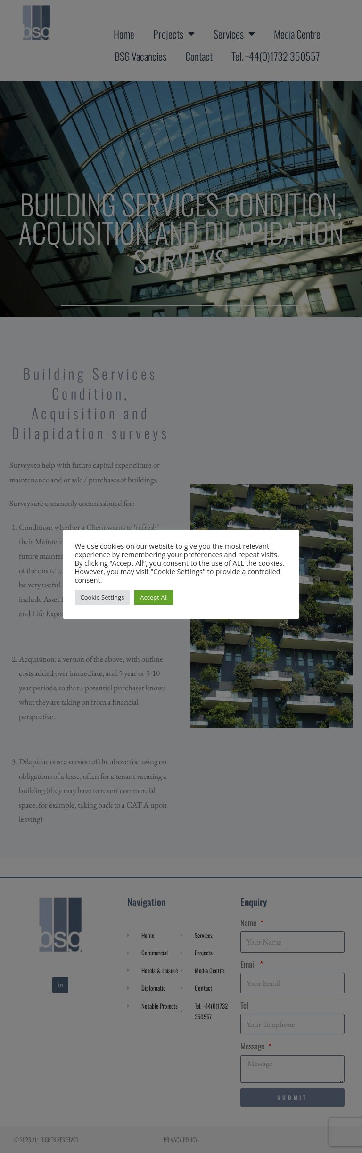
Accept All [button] (154, 597)
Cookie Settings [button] (102, 597)
